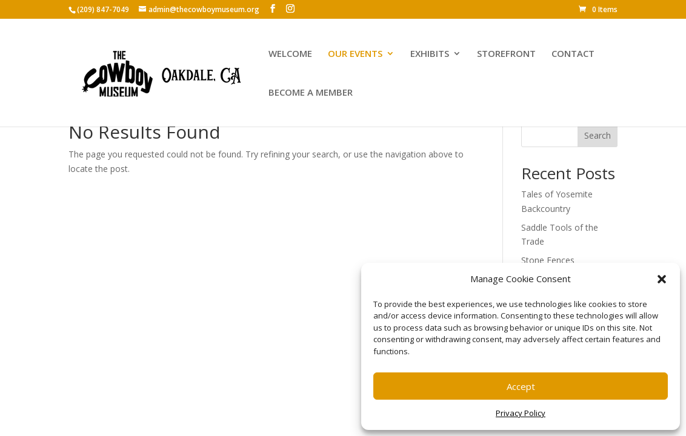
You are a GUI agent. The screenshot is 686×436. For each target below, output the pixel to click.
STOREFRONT (506, 54)
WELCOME (290, 54)
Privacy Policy (520, 413)
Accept (521, 386)
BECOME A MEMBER (310, 93)
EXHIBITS (429, 54)
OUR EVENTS (355, 54)
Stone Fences (547, 260)
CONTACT (572, 54)
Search (597, 135)
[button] (662, 279)
